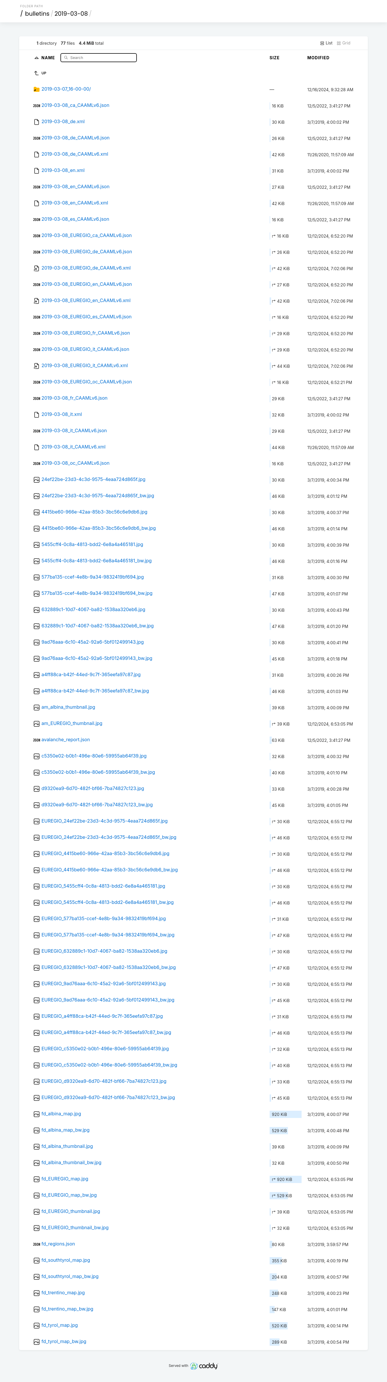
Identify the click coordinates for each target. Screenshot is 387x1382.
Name (49, 57)
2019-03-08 (71, 14)
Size (275, 57)
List (326, 43)
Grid (343, 43)
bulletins (37, 14)
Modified (318, 57)
